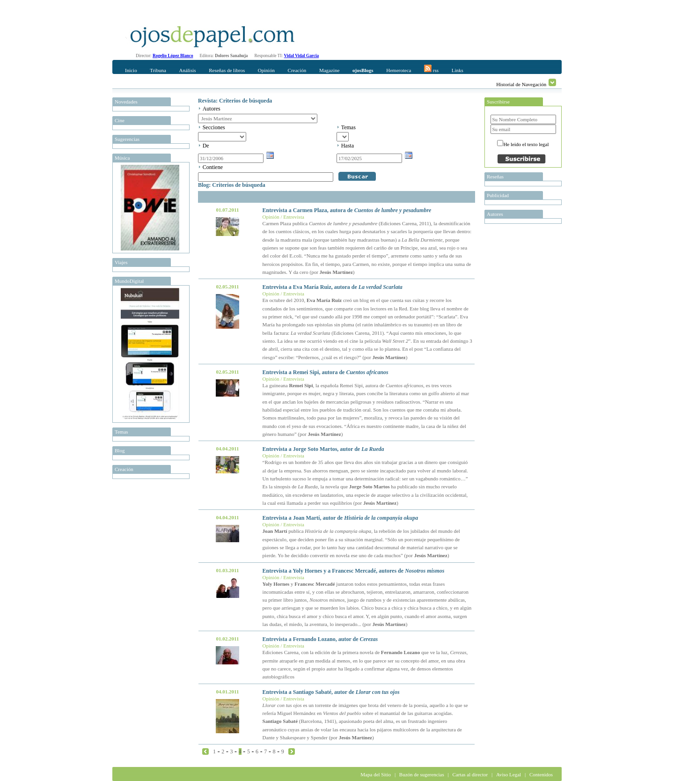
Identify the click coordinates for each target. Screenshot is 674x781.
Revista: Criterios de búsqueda (235, 100)
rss (431, 69)
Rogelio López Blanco (173, 55)
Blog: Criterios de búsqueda (231, 185)
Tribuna (158, 70)
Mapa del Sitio (375, 774)
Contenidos (541, 774)
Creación (297, 70)
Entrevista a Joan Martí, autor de (340, 518)
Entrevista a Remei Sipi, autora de (325, 372)
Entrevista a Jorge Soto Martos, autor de (323, 449)
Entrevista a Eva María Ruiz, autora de (333, 287)
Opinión (266, 70)
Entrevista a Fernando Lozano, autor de (320, 639)
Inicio (131, 70)
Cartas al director (470, 774)
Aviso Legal (508, 774)
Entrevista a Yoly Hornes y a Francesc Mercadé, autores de (354, 570)
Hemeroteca (398, 70)
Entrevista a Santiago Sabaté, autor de (331, 692)
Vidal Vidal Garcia (301, 55)
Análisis (187, 70)
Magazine (329, 70)
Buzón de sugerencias (421, 774)
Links (457, 70)
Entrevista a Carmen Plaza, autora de (347, 210)
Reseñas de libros (227, 70)
